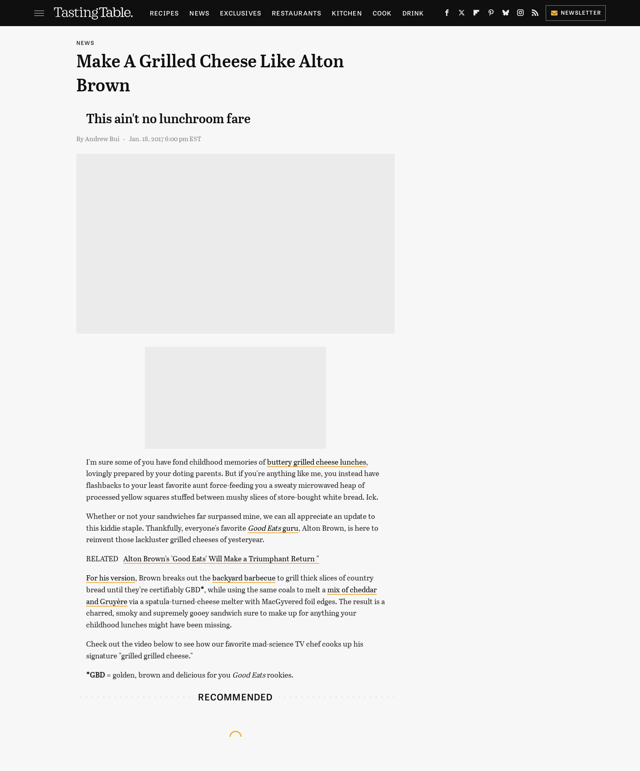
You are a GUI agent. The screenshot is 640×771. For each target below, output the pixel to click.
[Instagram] (520, 14)
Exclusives (240, 13)
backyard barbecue (244, 577)
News (199, 13)
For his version (110, 577)
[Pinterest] (491, 14)
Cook (382, 13)
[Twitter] (462, 14)
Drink (413, 13)
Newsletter (575, 12)
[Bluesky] (506, 14)
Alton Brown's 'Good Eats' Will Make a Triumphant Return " (221, 558)
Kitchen (347, 13)
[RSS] (535, 14)
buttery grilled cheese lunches (316, 461)
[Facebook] (447, 14)
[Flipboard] (476, 14)
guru (273, 528)
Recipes (164, 13)
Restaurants (296, 13)
